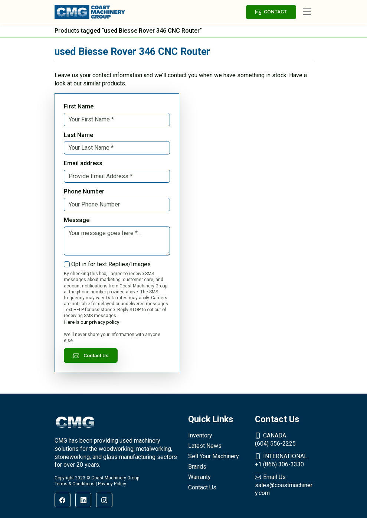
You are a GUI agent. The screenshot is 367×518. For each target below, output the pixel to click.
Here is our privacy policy (91, 322)
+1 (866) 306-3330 (284, 460)
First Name (79, 106)
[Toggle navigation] (307, 12)
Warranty (199, 476)
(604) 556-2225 (284, 439)
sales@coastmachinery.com (284, 484)
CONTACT (270, 12)
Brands (197, 466)
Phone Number (84, 191)
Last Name (78, 135)
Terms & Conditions (75, 483)
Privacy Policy (112, 483)
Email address (83, 163)
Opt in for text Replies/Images (111, 264)
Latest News (205, 445)
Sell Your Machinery (213, 456)
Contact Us (91, 355)
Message (76, 220)
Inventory (200, 435)
